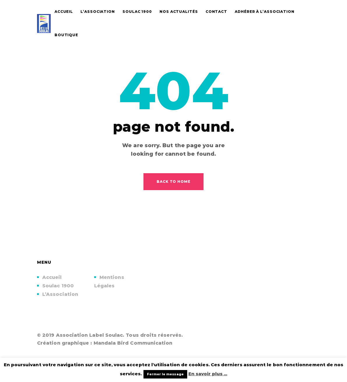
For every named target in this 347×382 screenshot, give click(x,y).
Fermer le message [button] (165, 374)
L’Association (60, 294)
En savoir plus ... (207, 373)
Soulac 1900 (58, 286)
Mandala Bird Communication (133, 343)
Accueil (52, 277)
